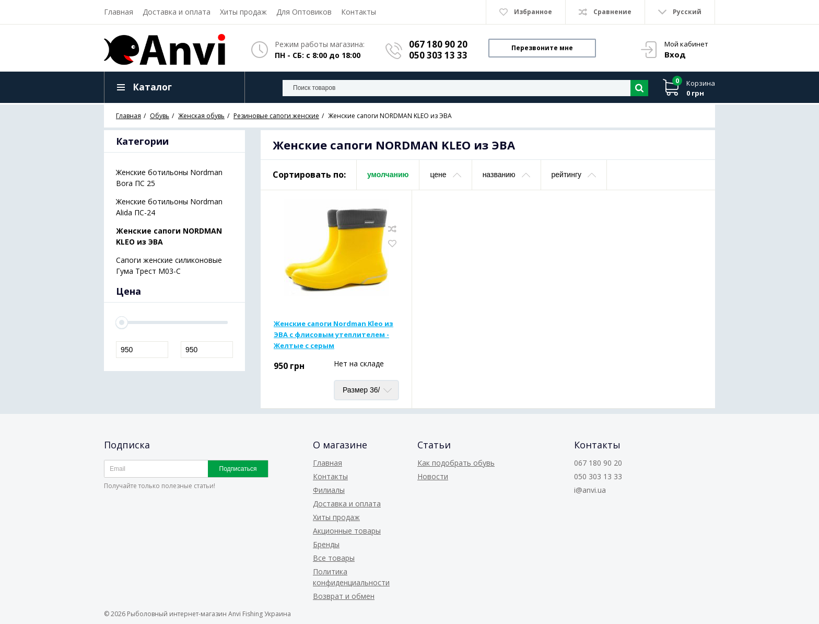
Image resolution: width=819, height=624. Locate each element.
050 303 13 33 (438, 55)
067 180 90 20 (438, 44)
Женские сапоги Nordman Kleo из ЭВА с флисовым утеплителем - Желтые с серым (333, 334)
